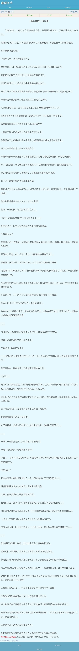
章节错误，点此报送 (8, 637)
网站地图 (39, 649)
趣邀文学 (6, 2)
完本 (48, 7)
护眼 (71, 11)
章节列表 (30, 15)
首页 (9, 7)
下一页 (49, 15)
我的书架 (68, 7)
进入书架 (69, 15)
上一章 (10, 15)
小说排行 (29, 7)
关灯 (76, 11)
